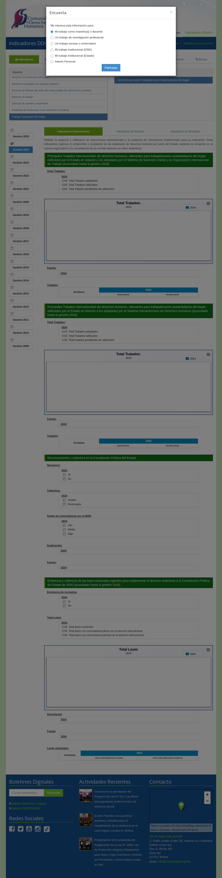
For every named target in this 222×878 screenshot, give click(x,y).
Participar (110, 67)
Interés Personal (65, 61)
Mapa (208, 3)
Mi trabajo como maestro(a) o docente (79, 31)
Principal (175, 3)
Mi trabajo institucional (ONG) (73, 49)
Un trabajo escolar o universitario (75, 43)
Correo (192, 3)
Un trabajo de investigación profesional (79, 37)
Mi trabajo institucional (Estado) (74, 55)
